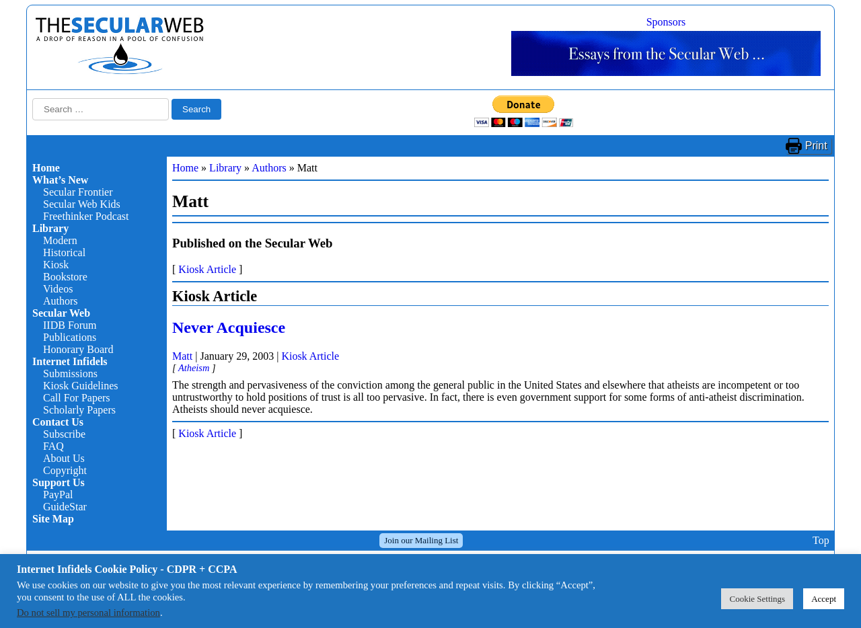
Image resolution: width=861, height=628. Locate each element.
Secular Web (61, 313)
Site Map (53, 518)
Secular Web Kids (81, 204)
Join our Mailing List (421, 540)
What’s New (60, 180)
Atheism (193, 367)
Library (50, 228)
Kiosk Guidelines (80, 385)
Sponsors (666, 22)
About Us (64, 458)
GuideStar (65, 506)
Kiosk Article (207, 269)
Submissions (70, 373)
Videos (58, 289)
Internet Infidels (70, 361)
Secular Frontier (78, 192)
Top (821, 540)
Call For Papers (76, 397)
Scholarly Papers (79, 410)
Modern (60, 240)
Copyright (65, 470)
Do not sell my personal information (88, 612)
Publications (69, 337)
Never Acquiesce (228, 327)
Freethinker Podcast (86, 216)
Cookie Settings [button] (757, 599)
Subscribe (64, 434)
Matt (182, 356)
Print (816, 145)
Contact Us (57, 422)
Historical (64, 252)
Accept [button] (823, 599)
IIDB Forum (70, 325)
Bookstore (65, 276)
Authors (60, 301)
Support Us (58, 482)
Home (46, 167)
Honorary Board (78, 349)
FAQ (53, 446)
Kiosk (56, 264)
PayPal (58, 494)
